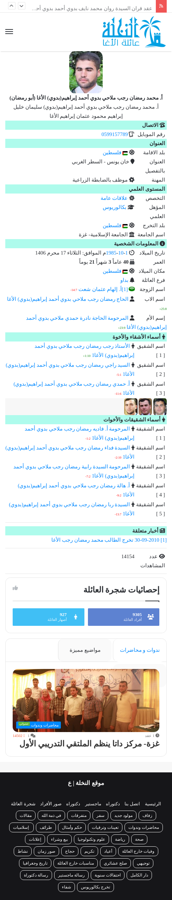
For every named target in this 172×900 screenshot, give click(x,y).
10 (120, 253)
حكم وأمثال (72, 827)
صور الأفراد (51, 803)
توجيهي (143, 863)
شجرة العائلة (23, 803)
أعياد (108, 851)
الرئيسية (153, 803)
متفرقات (79, 815)
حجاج (70, 851)
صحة (139, 839)
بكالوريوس (114, 207)
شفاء (66, 887)
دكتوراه (113, 803)
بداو (124, 280)
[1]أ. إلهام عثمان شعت (103, 289)
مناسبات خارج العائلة (75, 863)
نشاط (23, 851)
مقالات (26, 815)
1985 (111, 253)
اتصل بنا (132, 803)
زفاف (147, 815)
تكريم (89, 851)
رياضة (120, 839)
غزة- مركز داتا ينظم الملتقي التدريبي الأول (89, 743)
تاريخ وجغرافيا (35, 863)
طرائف (46, 827)
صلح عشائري (115, 863)
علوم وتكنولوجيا (91, 839)
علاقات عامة (114, 198)
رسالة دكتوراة (36, 875)
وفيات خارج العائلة (138, 851)
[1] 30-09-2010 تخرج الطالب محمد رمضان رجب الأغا (109, 540)
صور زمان (46, 851)
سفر (100, 815)
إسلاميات (21, 827)
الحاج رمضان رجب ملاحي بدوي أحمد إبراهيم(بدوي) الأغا (67, 299)
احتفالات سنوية (108, 875)
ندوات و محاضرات (140, 650)
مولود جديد (123, 815)
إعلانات (35, 839)
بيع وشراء (59, 839)
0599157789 (115, 134)
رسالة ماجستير (71, 875)
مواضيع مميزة (85, 650)
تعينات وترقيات (105, 827)
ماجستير (93, 803)
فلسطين (115, 152)
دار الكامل (139, 875)
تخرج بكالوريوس (95, 887)
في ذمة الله (51, 815)
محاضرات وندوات (143, 827)
